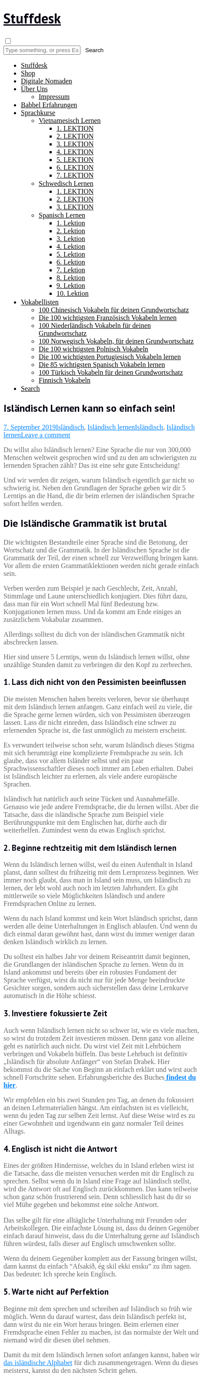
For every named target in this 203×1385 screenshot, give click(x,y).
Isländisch (70, 427)
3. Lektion (71, 238)
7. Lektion (71, 270)
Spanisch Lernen (62, 215)
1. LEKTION (75, 128)
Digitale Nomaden (46, 81)
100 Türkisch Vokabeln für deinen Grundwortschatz (111, 372)
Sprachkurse (38, 112)
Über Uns (34, 89)
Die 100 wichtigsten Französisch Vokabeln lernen (107, 317)
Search (30, 388)
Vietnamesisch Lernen (70, 120)
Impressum (54, 96)
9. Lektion (71, 285)
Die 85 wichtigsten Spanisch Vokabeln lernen (102, 364)
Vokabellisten (40, 302)
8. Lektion (71, 277)
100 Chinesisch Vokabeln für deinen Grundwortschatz (114, 310)
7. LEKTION (75, 175)
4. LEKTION (75, 151)
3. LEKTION (75, 144)
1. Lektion (71, 223)
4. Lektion (71, 246)
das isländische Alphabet (37, 1362)
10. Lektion (73, 293)
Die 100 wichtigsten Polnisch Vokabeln (93, 349)
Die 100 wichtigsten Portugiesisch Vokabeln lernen (110, 356)
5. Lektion (71, 254)
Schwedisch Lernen (66, 183)
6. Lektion (71, 262)
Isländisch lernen (111, 427)
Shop (28, 73)
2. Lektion (71, 231)
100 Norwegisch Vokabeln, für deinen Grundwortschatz (116, 341)
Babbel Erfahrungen (49, 105)
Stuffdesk (32, 18)
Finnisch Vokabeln (64, 380)
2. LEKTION (75, 136)
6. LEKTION (75, 167)
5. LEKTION (75, 159)
